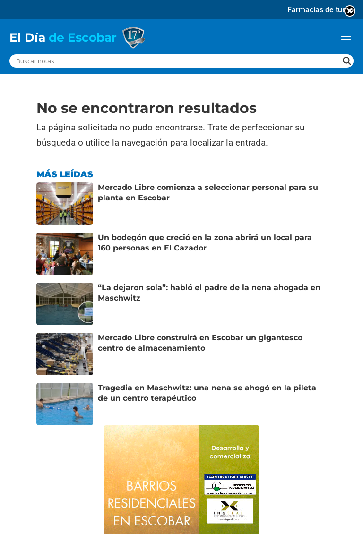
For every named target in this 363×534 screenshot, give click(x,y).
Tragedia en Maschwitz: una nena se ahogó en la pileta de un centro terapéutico (207, 393)
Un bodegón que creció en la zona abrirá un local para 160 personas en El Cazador (205, 242)
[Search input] (177, 61)
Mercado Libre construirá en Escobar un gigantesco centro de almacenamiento (200, 343)
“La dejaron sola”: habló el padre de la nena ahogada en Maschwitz (209, 292)
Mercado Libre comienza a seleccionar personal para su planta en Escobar (208, 192)
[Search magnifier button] (347, 61)
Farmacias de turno (320, 9)
